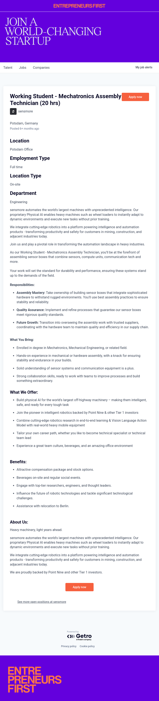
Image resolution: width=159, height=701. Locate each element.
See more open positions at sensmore (41, 601)
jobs (22, 68)
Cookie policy (87, 646)
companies (41, 68)
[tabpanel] (79, 391)
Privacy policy (68, 646)
